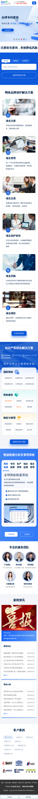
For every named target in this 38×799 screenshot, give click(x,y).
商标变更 (8, 430)
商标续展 (19, 401)
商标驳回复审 (8, 424)
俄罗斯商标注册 (29, 378)
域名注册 (7, 782)
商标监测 (29, 407)
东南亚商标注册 (29, 384)
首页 (2, 782)
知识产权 (21, 782)
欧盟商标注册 (19, 378)
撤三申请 (29, 430)
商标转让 (19, 407)
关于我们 (34, 782)
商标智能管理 (19, 430)
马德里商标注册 (8, 384)
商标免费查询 (8, 401)
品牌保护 (14, 782)
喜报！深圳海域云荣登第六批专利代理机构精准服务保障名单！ (18, 637)
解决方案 (27, 782)
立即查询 (8, 30)
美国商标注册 (8, 378)
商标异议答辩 (29, 424)
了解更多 (27, 534)
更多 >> (6, 675)
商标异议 (19, 424)
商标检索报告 (8, 407)
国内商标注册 (29, 401)
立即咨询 (11, 534)
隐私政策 (6, 790)
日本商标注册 (19, 384)
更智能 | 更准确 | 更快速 (21, 23)
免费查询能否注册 (19, 75)
